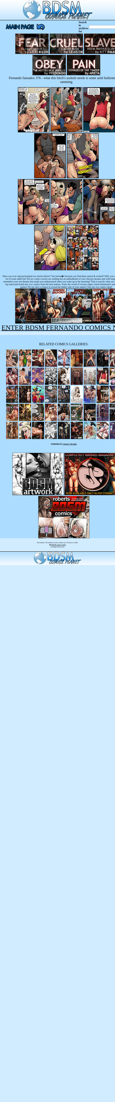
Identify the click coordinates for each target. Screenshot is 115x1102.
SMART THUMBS (70, 444)
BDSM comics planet (58, 545)
